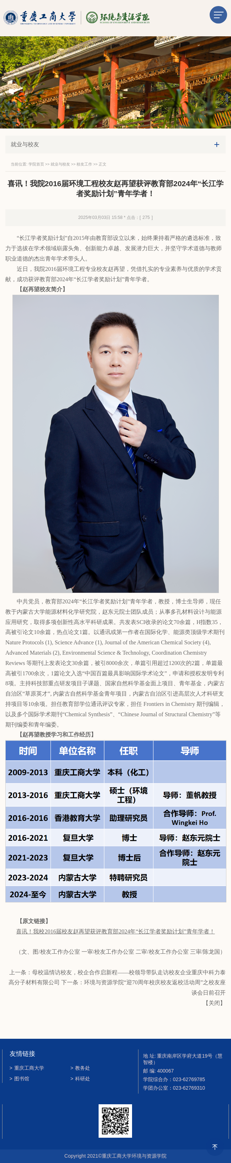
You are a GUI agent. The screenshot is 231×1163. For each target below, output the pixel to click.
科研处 (80, 1078)
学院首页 (36, 164)
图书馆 (19, 1078)
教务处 (80, 1068)
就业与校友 (60, 164)
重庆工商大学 (27, 1068)
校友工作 (84, 164)
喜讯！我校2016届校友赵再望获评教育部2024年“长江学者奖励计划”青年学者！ (115, 931)
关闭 (214, 1003)
